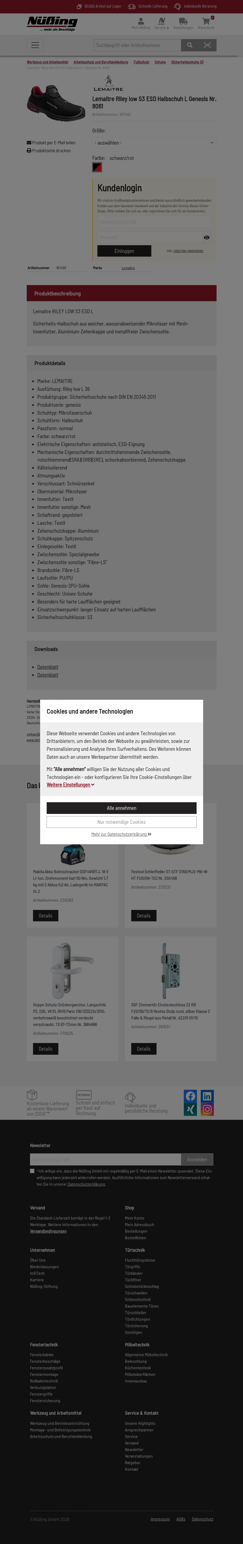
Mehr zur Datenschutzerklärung (121, 834)
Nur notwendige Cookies (121, 822)
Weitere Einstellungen (70, 784)
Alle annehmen (121, 808)
